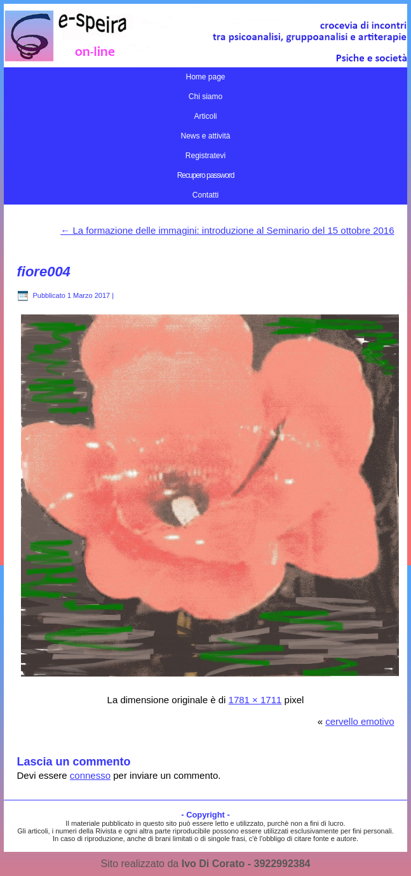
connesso (90, 775)
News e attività (205, 135)
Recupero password (205, 175)
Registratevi (205, 155)
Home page (205, 76)
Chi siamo (205, 96)
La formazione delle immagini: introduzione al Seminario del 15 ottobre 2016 (227, 230)
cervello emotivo (359, 721)
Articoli (205, 116)
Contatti (205, 195)
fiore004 (43, 272)
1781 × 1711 (255, 699)
